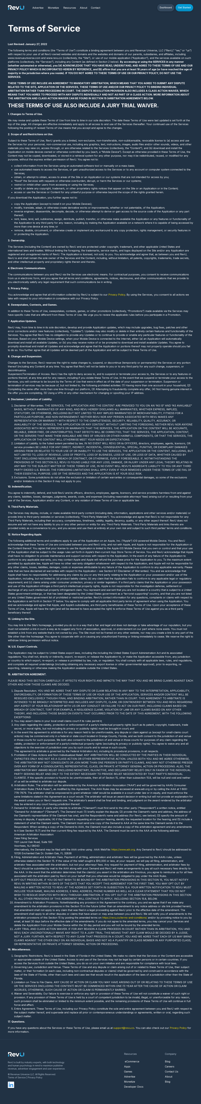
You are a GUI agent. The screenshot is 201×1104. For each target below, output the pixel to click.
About (168, 1076)
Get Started (184, 7)
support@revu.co (123, 1027)
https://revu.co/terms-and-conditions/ (124, 917)
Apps (127, 1066)
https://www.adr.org (123, 849)
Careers (169, 1066)
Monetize (53, 7)
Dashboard (166, 7)
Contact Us (171, 1071)
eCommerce (131, 1061)
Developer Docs (133, 1086)
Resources (69, 7)
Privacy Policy (116, 294)
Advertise (37, 7)
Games (128, 1071)
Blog (167, 1061)
